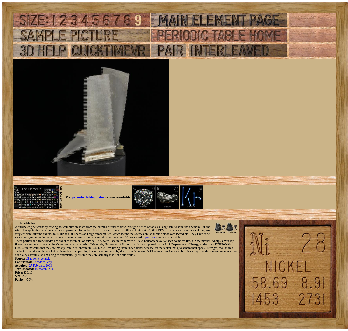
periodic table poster (88, 197)
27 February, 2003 (40, 265)
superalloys (150, 237)
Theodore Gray (42, 262)
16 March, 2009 (45, 269)
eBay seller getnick (38, 258)
